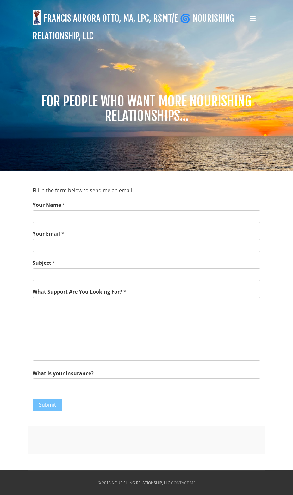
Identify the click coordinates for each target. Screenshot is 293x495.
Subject (42, 262)
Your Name (47, 204)
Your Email (46, 233)
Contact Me (183, 482)
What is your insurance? (63, 373)
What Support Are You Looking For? (77, 291)
